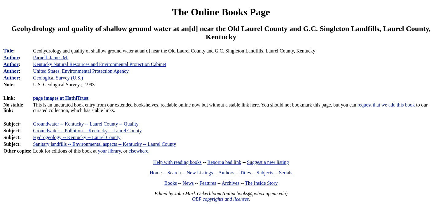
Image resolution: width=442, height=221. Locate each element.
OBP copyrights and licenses (220, 199)
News (188, 183)
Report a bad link (224, 162)
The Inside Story (261, 183)
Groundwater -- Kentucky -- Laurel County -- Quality (85, 123)
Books (170, 183)
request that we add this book (386, 104)
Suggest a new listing (268, 162)
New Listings (200, 172)
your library (109, 150)
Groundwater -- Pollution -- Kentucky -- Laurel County (87, 130)
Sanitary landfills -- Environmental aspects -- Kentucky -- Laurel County (104, 144)
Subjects (265, 172)
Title (8, 50)
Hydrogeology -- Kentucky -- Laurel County (77, 137)
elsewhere (138, 150)
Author (11, 57)
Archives (230, 183)
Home (156, 172)
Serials (286, 172)
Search (174, 172)
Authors (226, 172)
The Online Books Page (221, 11)
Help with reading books (177, 162)
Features (208, 183)
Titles (245, 172)
